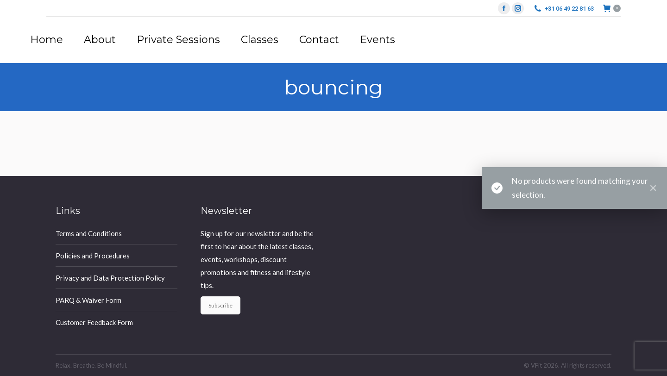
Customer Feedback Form (94, 322)
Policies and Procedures (93, 255)
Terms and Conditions (89, 233)
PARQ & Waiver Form (88, 300)
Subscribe (220, 305)
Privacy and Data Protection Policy (110, 278)
